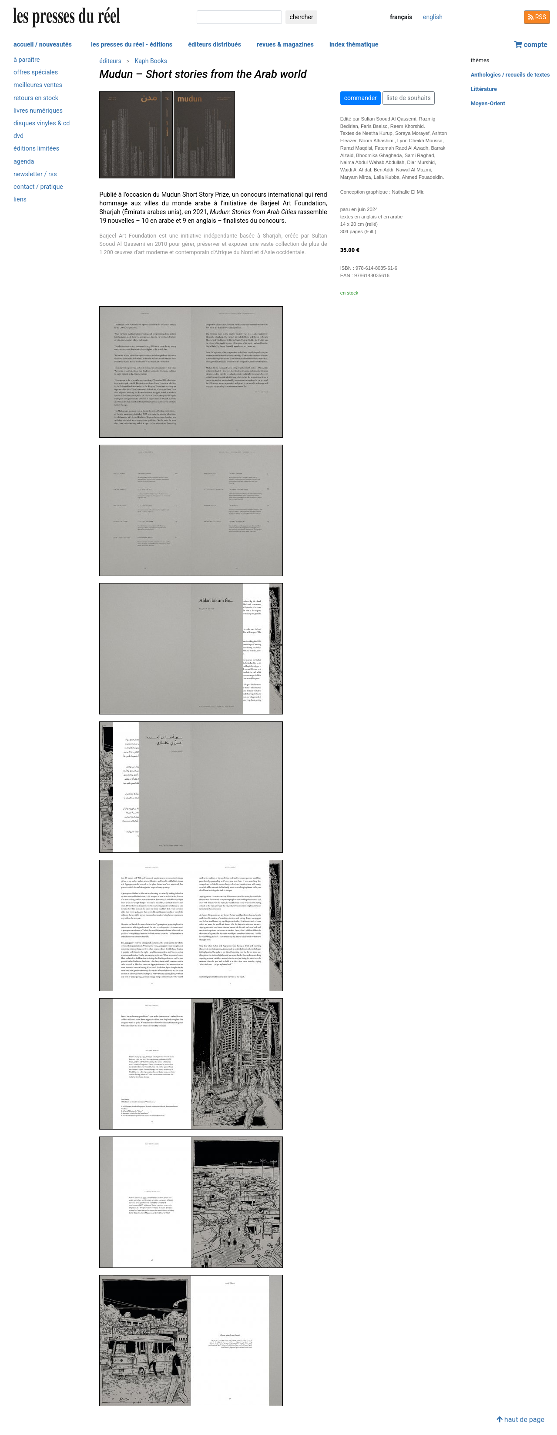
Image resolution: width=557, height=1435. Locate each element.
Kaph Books (150, 60)
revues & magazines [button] (285, 44)
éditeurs (110, 60)
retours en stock (35, 98)
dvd (18, 136)
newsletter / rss (35, 174)
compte (530, 44)
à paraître (26, 60)
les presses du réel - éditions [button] (131, 44)
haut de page (520, 1419)
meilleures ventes (37, 85)
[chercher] (239, 17)
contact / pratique (38, 187)
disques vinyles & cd (41, 123)
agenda (23, 161)
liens (20, 199)
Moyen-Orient (488, 103)
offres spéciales (35, 72)
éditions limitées (36, 148)
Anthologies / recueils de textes (510, 74)
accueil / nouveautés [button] (42, 44)
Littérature (484, 89)
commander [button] (360, 97)
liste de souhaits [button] (408, 97)
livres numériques (38, 110)
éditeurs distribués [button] (214, 44)
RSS (537, 16)
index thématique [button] (354, 44)
